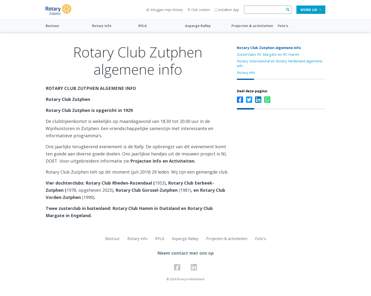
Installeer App (227, 9)
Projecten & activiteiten (252, 25)
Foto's (283, 25)
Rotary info (101, 25)
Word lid (310, 9)
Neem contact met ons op (185, 253)
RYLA (142, 25)
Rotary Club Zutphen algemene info (269, 47)
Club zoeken (199, 9)
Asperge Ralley (198, 25)
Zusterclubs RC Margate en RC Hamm (268, 54)
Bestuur (52, 25)
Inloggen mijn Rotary (164, 9)
